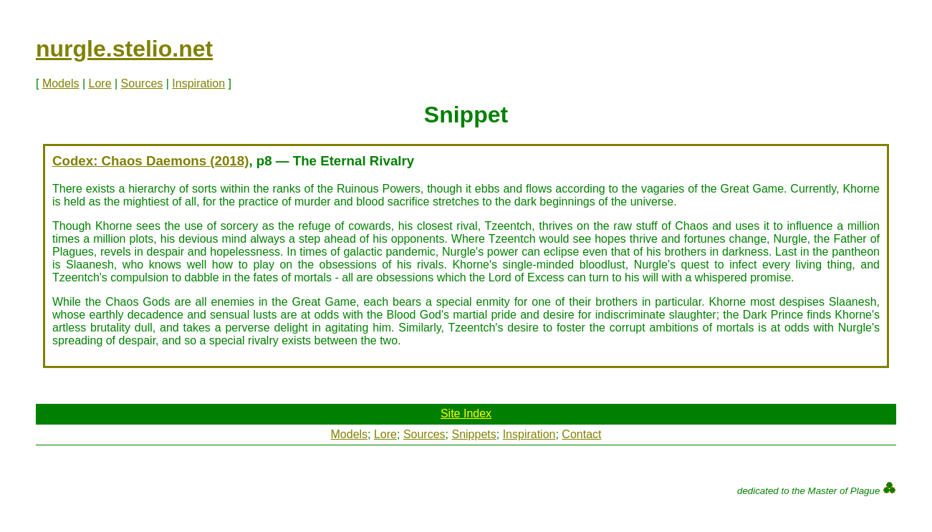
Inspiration (198, 83)
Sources (142, 83)
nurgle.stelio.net (124, 49)
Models (61, 83)
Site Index (466, 413)
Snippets (473, 434)
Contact (581, 434)
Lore (100, 83)
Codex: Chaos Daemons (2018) (150, 160)
